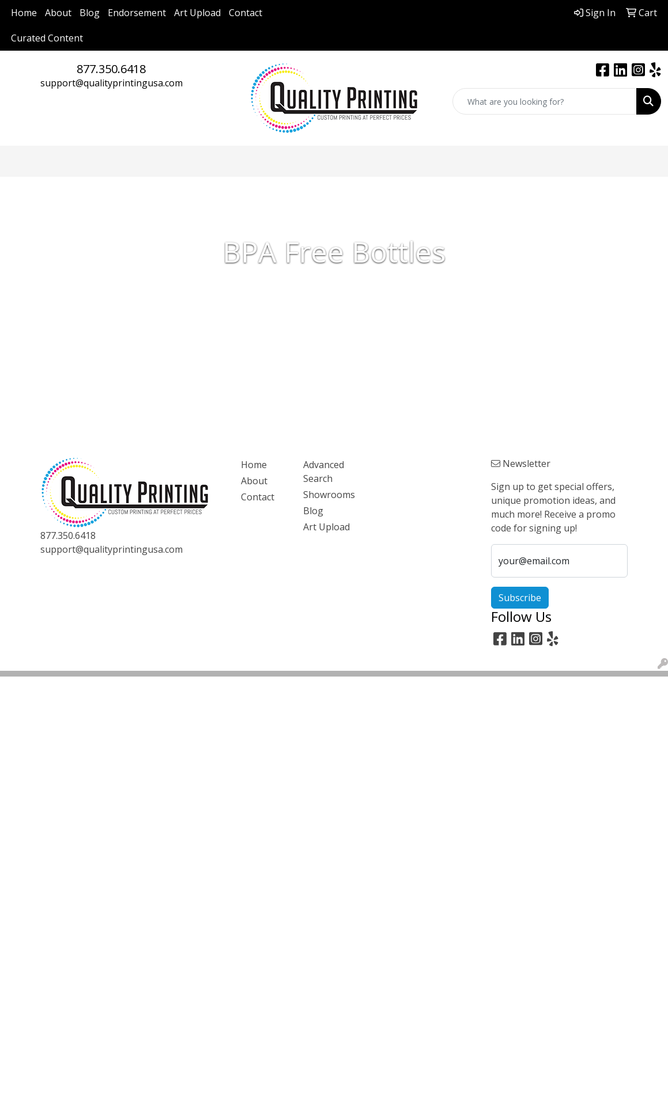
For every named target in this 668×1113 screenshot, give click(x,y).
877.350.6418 (111, 69)
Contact (245, 12)
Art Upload (197, 12)
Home (24, 12)
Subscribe (520, 597)
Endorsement (137, 12)
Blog (90, 12)
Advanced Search (323, 471)
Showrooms (327, 494)
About (58, 12)
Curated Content (47, 38)
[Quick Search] (544, 101)
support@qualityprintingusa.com (111, 83)
